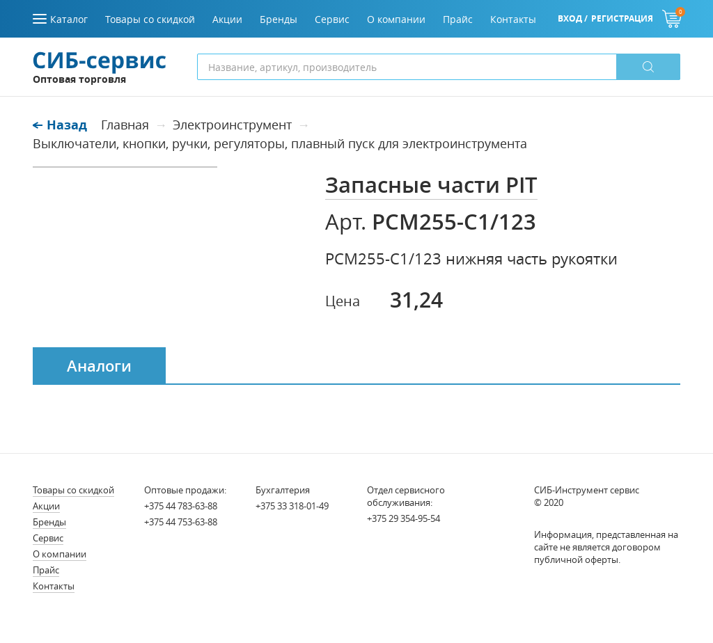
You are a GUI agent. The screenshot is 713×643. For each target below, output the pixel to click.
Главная (125, 124)
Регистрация (622, 18)
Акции (46, 506)
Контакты (54, 586)
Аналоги (99, 366)
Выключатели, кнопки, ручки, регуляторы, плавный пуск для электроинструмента (280, 143)
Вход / (573, 18)
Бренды (49, 522)
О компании (59, 554)
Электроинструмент (232, 124)
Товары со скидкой (73, 490)
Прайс (46, 570)
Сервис (48, 538)
